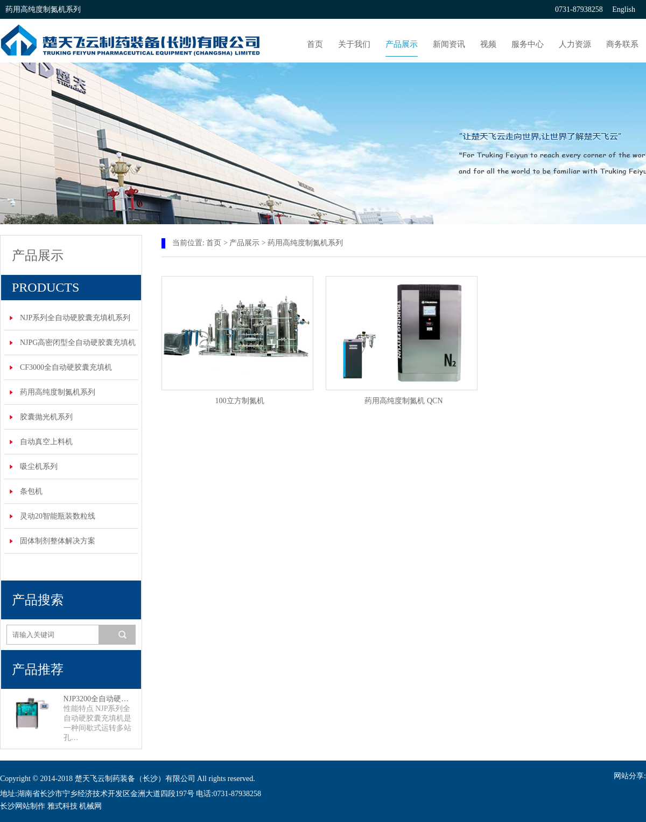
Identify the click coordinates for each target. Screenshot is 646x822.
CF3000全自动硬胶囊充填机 (66, 367)
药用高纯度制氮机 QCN (403, 401)
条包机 (31, 491)
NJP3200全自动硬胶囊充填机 (100, 699)
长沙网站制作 (22, 806)
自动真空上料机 (46, 442)
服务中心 (527, 44)
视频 (488, 44)
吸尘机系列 (39, 466)
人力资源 (575, 44)
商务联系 (622, 44)
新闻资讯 (449, 44)
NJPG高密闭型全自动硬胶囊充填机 (78, 343)
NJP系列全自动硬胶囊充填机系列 (75, 318)
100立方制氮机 (239, 401)
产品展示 (401, 44)
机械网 (90, 806)
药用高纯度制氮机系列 (57, 392)
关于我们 (354, 44)
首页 (315, 44)
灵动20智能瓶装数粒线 (57, 516)
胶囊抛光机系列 (46, 417)
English (623, 9)
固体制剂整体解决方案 (57, 541)
